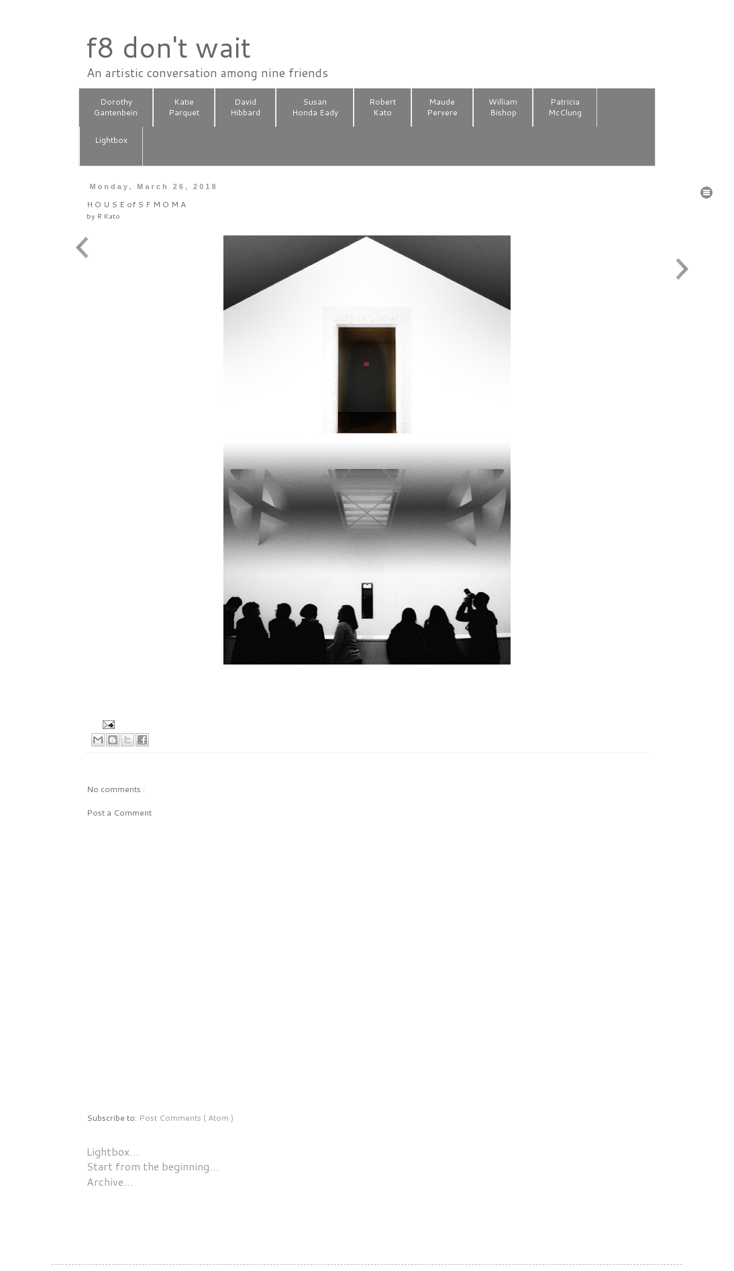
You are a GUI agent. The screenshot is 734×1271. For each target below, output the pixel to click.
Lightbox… (113, 1151)
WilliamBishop (502, 107)
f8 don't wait (168, 47)
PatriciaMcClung (565, 107)
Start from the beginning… (153, 1166)
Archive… (110, 1181)
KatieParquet (183, 107)
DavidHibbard (245, 107)
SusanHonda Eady (315, 107)
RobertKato (382, 107)
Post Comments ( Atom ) (186, 1117)
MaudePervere (442, 107)
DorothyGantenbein (116, 107)
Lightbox (111, 145)
